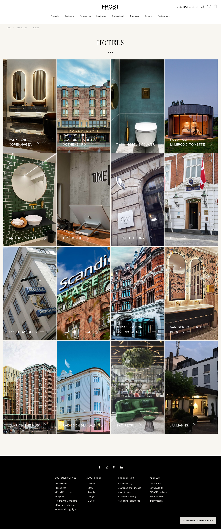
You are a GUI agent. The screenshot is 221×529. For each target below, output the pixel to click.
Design (91, 496)
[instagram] (107, 467)
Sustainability (126, 483)
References (85, 16)
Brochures (135, 16)
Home (8, 28)
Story (90, 488)
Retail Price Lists (64, 492)
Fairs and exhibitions (66, 505)
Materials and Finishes (130, 488)
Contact (148, 16)
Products (55, 16)
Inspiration (101, 16)
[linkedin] (121, 467)
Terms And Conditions (66, 501)
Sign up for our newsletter (198, 521)
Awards (91, 492)
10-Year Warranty (128, 496)
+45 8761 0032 (157, 496)
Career (91, 501)
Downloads (61, 483)
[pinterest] (114, 467)
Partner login (164, 16)
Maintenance (126, 492)
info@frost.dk (156, 501)
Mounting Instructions (130, 501)
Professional (118, 16)
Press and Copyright (66, 509)
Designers (69, 16)
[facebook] (99, 467)
